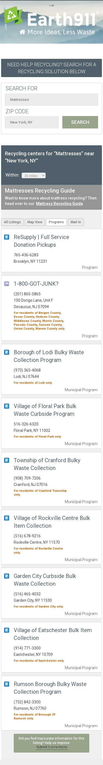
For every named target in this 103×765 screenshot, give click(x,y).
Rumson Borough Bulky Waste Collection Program (50, 688)
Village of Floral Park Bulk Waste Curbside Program (45, 410)
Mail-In (76, 222)
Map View (34, 222)
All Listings (12, 222)
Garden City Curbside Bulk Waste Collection (45, 580)
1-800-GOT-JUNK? (36, 283)
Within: (25, 175)
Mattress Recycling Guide (59, 203)
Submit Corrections (52, 747)
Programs (56, 222)
